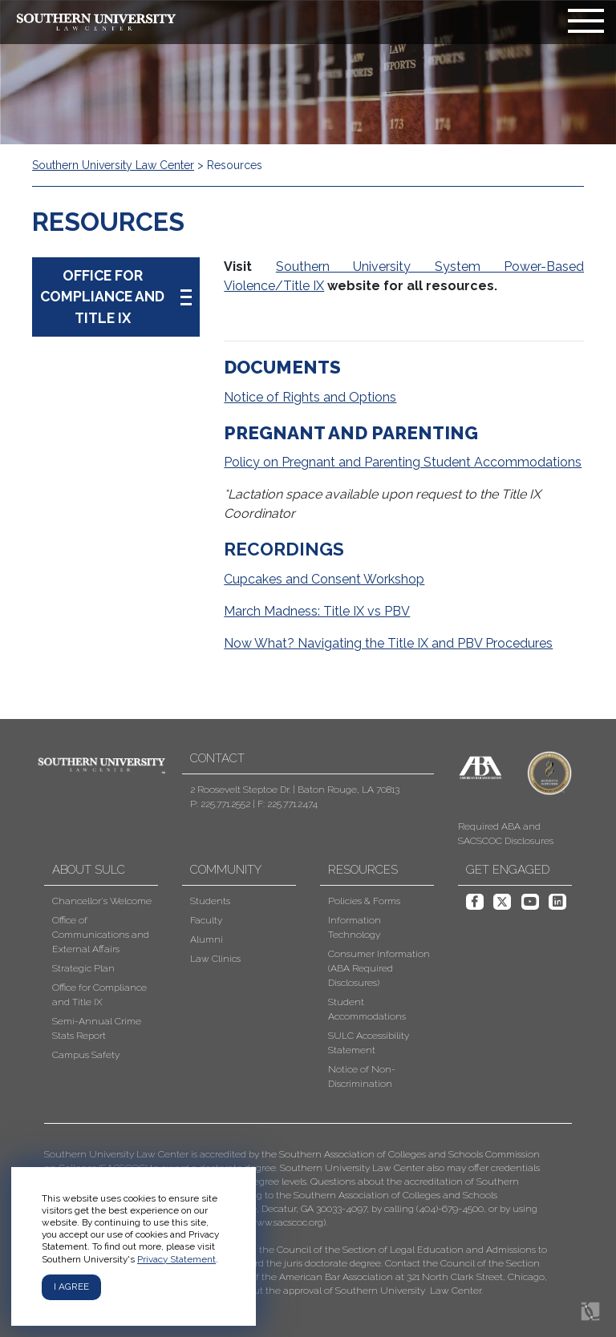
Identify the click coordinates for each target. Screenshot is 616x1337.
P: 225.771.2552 (220, 804)
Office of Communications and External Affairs (100, 935)
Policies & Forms (364, 901)
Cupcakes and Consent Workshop (324, 579)
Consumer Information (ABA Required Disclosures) (379, 968)
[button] (296, 1222)
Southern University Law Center (113, 165)
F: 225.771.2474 (287, 804)
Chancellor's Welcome (102, 901)
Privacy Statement (176, 1259)
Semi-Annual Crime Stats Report (96, 1028)
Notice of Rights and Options (310, 397)
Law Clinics (215, 958)
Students (210, 901)
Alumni (206, 939)
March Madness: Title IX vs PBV (317, 611)
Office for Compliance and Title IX (99, 995)
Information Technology (354, 927)
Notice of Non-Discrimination (361, 1076)
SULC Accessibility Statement (368, 1043)
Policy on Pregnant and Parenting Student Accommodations (403, 462)
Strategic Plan (83, 968)
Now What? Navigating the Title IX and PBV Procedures (388, 643)
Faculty (206, 920)
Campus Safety (86, 1054)
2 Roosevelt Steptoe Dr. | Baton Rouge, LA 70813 (294, 789)
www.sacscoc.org (286, 1222)
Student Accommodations (367, 1009)
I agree (71, 1286)
